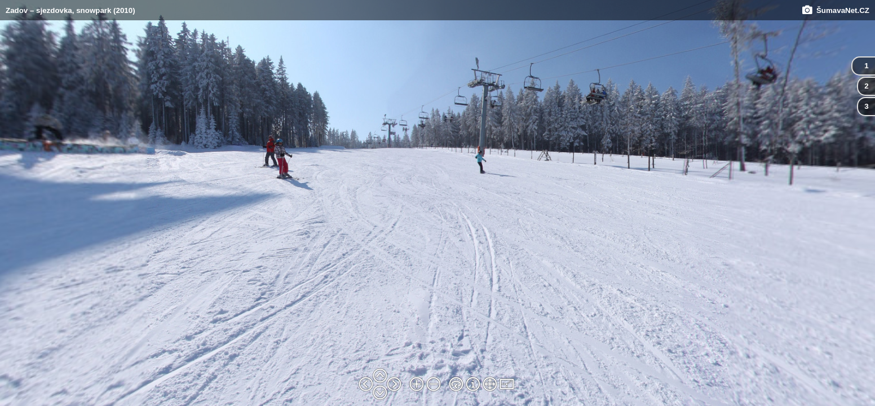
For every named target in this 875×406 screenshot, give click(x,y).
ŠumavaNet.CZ (835, 10)
